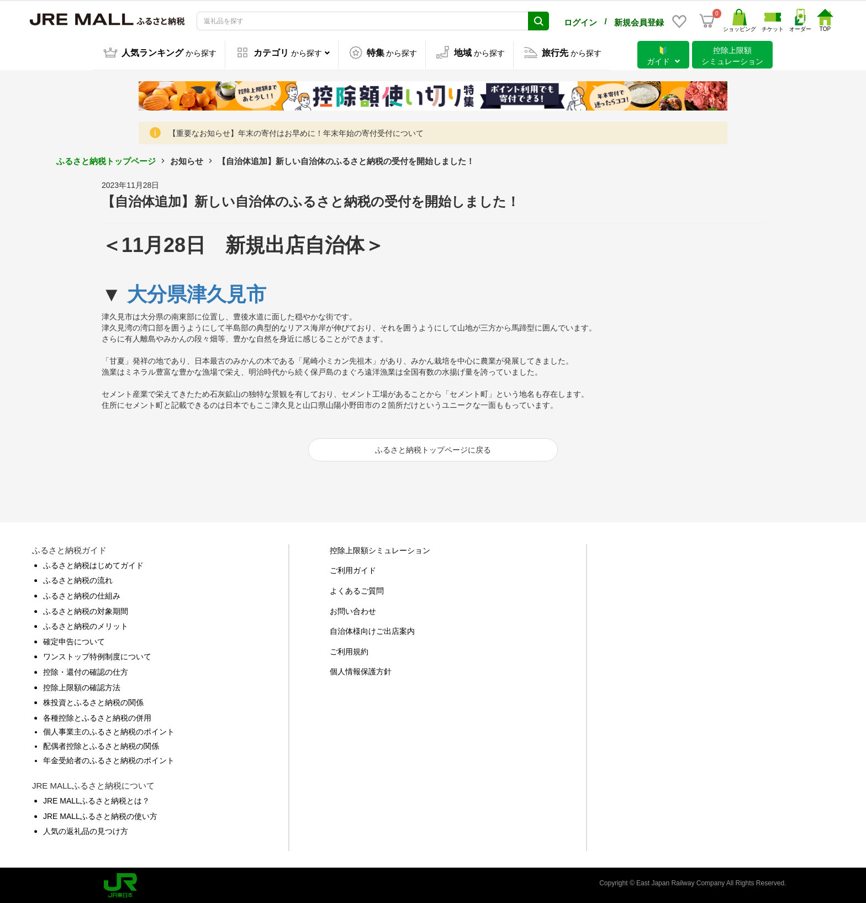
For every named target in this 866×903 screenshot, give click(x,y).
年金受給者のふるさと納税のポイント (109, 758)
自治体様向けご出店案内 (372, 629)
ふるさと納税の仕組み (81, 594)
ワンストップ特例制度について (97, 654)
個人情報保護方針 (361, 669)
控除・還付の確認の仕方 (85, 670)
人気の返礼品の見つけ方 (85, 829)
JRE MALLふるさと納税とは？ (96, 799)
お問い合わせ (353, 609)
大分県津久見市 (196, 292)
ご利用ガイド (353, 568)
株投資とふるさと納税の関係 (93, 700)
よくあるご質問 (357, 589)
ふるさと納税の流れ (78, 578)
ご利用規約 (349, 649)
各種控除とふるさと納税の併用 (97, 716)
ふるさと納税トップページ (106, 159)
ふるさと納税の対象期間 (85, 609)
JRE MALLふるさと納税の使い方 (100, 814)
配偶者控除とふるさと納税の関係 (101, 744)
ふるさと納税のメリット (85, 624)
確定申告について (74, 640)
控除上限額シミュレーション (380, 548)
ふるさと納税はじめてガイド (93, 563)
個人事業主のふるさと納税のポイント (109, 730)
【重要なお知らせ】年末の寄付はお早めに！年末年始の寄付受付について (296, 131)
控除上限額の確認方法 (81, 685)
